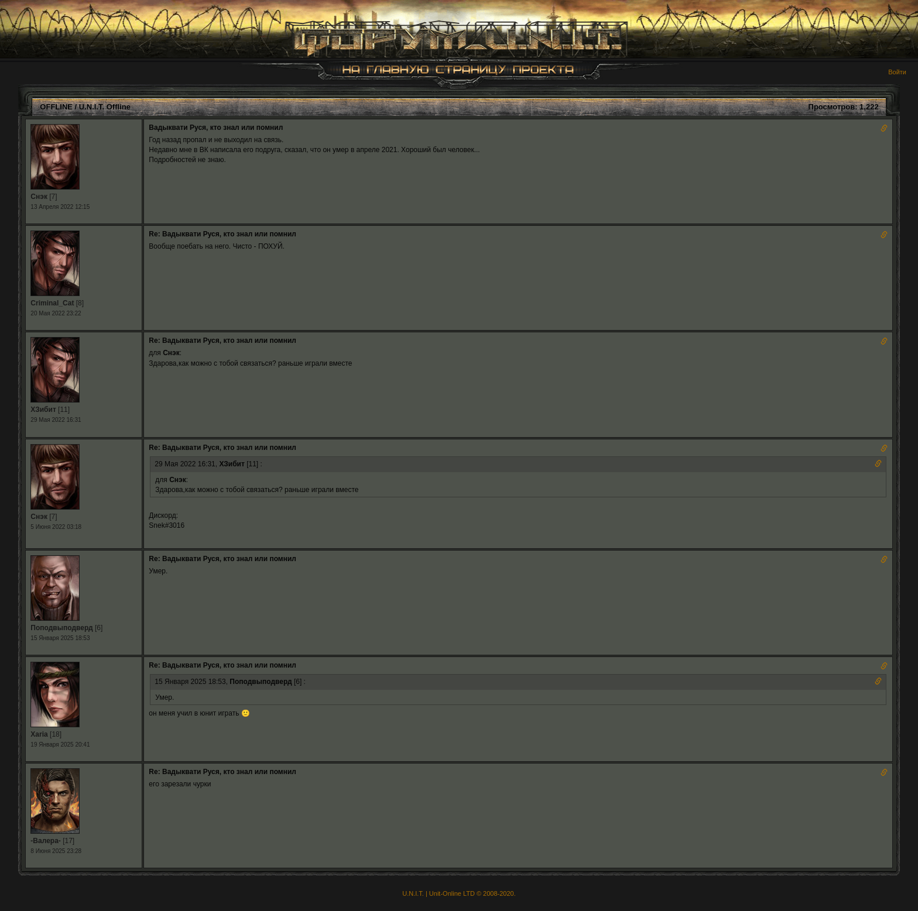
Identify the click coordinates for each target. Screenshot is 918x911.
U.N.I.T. (413, 893)
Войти (897, 71)
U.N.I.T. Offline (105, 106)
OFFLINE (56, 106)
